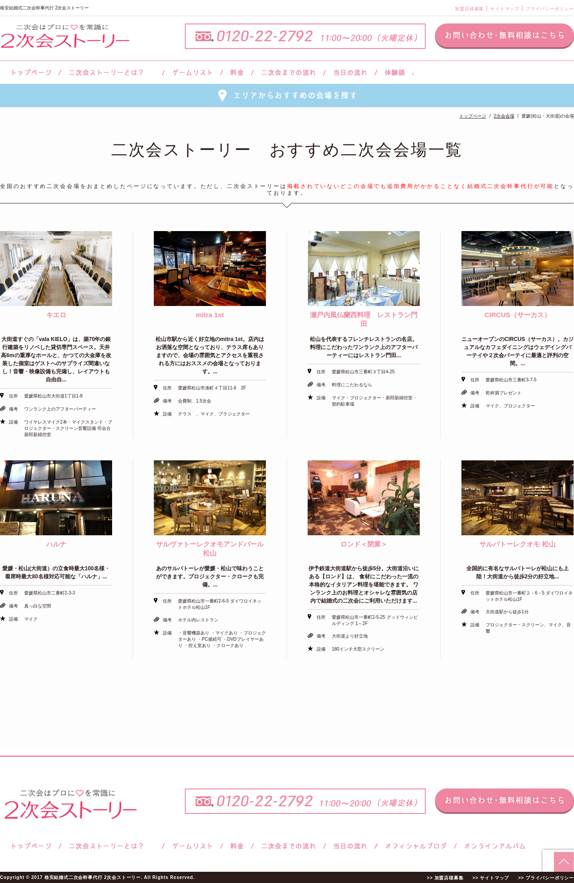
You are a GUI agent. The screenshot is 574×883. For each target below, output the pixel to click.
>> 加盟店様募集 (445, 877)
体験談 (394, 72)
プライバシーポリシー (550, 8)
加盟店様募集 (469, 8)
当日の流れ (350, 72)
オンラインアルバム (492, 846)
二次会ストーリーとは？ (111, 72)
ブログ (416, 846)
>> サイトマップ (490, 877)
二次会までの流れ (288, 72)
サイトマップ (504, 8)
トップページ (30, 72)
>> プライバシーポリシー (546, 877)
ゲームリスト (192, 72)
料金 (237, 72)
